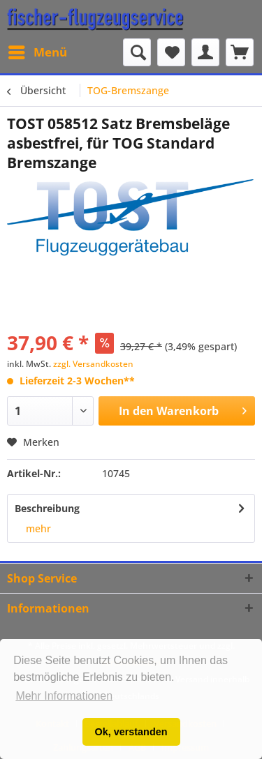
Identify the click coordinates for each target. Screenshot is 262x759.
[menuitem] (37, 52)
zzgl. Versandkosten (93, 364)
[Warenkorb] (240, 52)
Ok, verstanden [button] (131, 731)
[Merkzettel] (171, 52)
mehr (38, 528)
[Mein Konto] (205, 52)
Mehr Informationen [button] (63, 696)
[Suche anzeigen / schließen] (137, 52)
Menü (37, 50)
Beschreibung (47, 508)
